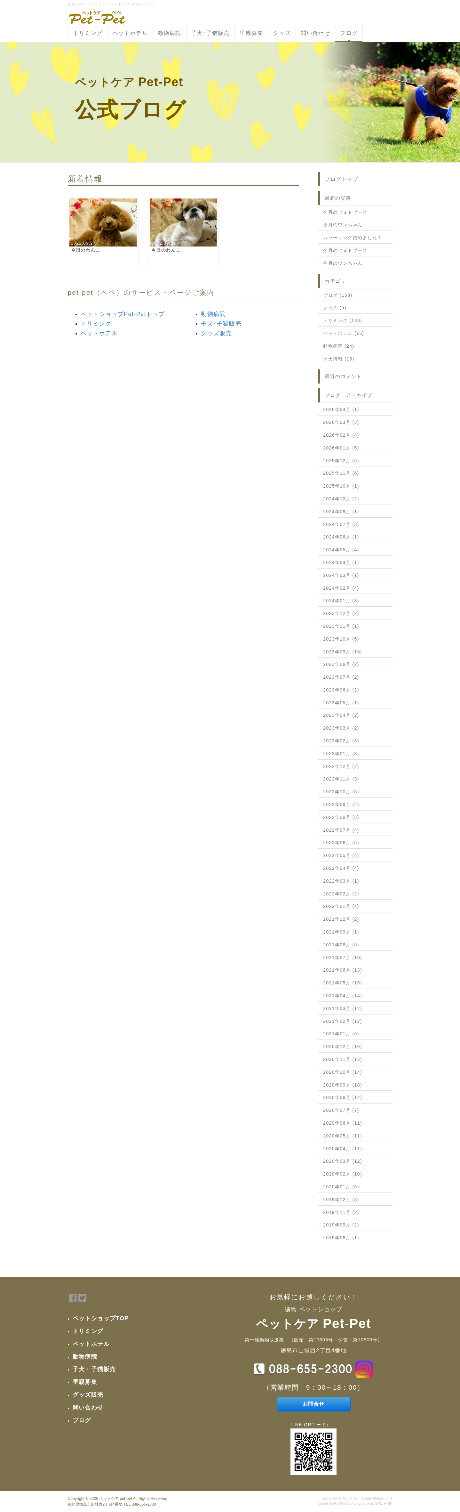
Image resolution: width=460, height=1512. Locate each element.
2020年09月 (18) (342, 1085)
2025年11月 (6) (341, 473)
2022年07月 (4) (341, 830)
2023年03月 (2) (341, 728)
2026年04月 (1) (341, 409)
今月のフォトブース (345, 212)
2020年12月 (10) (342, 1046)
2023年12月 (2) (341, 613)
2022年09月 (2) (341, 804)
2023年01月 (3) (341, 753)
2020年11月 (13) (342, 1059)
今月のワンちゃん (342, 224)
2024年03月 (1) (341, 575)
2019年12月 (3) (341, 1199)
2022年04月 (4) (341, 868)
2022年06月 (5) (341, 842)
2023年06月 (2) (341, 689)
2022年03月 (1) (341, 881)
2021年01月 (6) (341, 1033)
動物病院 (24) (338, 346)
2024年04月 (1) (341, 562)
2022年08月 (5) (341, 817)
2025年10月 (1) (341, 486)
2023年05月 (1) (341, 702)
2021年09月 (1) (341, 931)
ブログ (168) (337, 295)
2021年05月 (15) (342, 982)
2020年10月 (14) (342, 1072)
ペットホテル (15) (343, 333)
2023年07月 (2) (341, 677)
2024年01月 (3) (341, 600)
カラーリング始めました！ (352, 237)
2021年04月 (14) (342, 995)
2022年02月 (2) (341, 893)
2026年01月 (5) (341, 447)
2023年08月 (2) (341, 664)
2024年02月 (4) (341, 588)
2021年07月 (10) (342, 957)
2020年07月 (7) (341, 1110)
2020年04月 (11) (342, 1148)
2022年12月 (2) (341, 766)
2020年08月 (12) (342, 1097)
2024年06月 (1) (341, 536)
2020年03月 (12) (342, 1161)
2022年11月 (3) (341, 778)
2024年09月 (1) (341, 511)
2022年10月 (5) (341, 791)
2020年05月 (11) (342, 1135)
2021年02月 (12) (342, 1021)
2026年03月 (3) (341, 422)
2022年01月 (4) (341, 906)
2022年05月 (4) (341, 855)
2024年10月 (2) (341, 498)
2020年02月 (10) (342, 1173)
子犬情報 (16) (338, 358)
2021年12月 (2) (341, 919)
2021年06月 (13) (342, 970)
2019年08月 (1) (341, 1237)
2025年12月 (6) (341, 460)
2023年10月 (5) (341, 639)
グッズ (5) (334, 307)
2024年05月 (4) (341, 549)
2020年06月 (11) (342, 1123)
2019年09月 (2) (341, 1224)
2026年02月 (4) (341, 435)
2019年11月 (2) (341, 1212)
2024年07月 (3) (341, 524)
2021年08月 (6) (341, 944)
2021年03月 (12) (342, 1008)
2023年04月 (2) (341, 715)
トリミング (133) (342, 320)
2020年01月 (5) (341, 1186)
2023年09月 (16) (342, 651)
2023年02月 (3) (341, 740)
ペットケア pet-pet (115, 1498)
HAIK (388, 1503)
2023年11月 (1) (341, 626)
